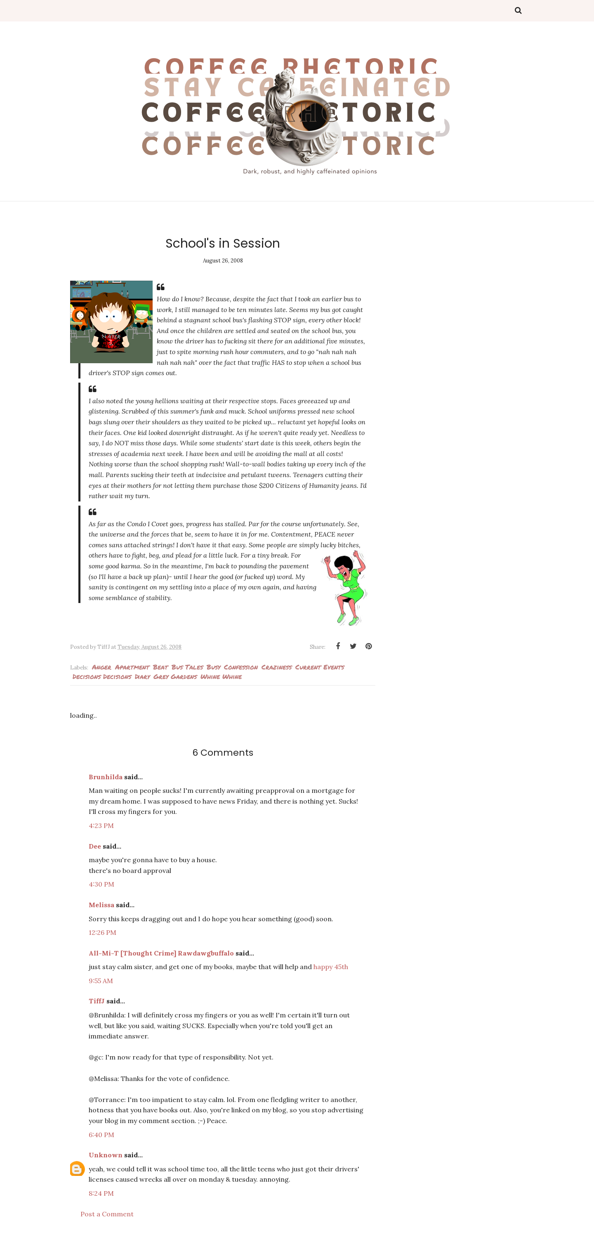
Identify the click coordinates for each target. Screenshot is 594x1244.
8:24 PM (101, 1193)
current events (319, 667)
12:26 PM (102, 932)
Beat (160, 667)
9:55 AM (101, 981)
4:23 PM (101, 825)
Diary (142, 676)
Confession (241, 667)
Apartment (132, 667)
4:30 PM (101, 884)
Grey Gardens (175, 676)
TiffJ (97, 1001)
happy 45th (331, 967)
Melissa (101, 905)
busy (213, 667)
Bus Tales (187, 667)
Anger (101, 667)
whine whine (221, 676)
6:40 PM (101, 1134)
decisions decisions (102, 676)
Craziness (277, 667)
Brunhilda (106, 777)
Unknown (106, 1155)
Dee (95, 846)
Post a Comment (107, 1214)
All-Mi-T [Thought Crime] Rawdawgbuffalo (161, 953)
